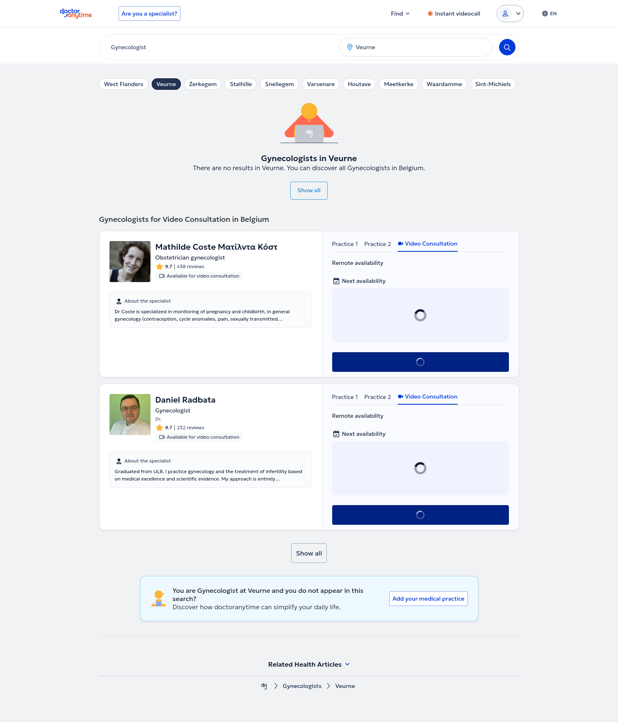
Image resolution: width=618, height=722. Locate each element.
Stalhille (241, 84)
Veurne (166, 84)
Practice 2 (377, 244)
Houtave (359, 84)
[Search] (507, 47)
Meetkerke (398, 84)
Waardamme (444, 84)
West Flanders (124, 84)
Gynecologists (302, 686)
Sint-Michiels (493, 84)
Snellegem (279, 84)
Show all (308, 190)
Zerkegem (203, 84)
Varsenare (321, 84)
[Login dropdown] (510, 13)
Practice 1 (345, 244)
